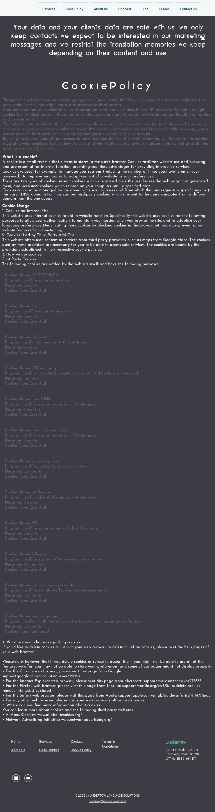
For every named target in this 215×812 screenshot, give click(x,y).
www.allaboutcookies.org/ (59, 715)
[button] (49, 7)
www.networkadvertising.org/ (86, 720)
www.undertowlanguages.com (68, 100)
